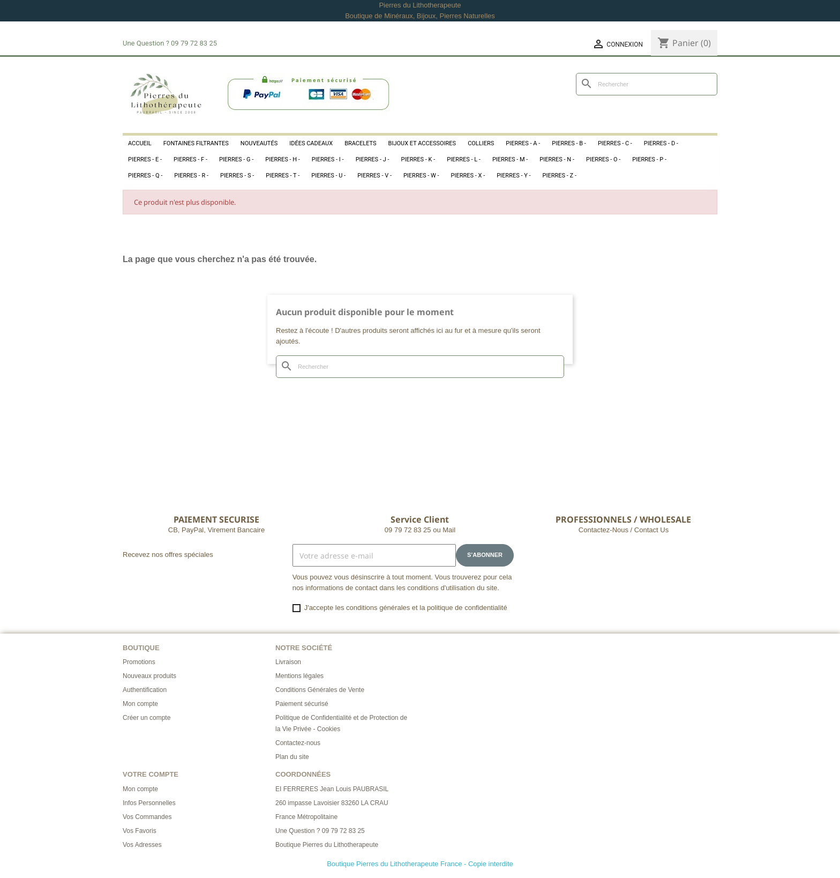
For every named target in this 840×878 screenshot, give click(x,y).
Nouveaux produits (149, 676)
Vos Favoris (139, 831)
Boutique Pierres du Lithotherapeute (326, 845)
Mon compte (140, 704)
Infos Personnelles (149, 803)
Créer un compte (146, 717)
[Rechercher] (646, 84)
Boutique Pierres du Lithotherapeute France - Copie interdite (420, 864)
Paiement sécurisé (301, 704)
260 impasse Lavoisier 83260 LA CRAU (331, 803)
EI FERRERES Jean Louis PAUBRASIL (331, 789)
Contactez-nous (297, 743)
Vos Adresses (142, 845)
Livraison (288, 662)
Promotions (139, 662)
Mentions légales (299, 676)
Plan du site (292, 757)
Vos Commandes (147, 817)
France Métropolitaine (306, 817)
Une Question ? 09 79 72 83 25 (320, 831)
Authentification (145, 690)
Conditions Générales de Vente (319, 690)
